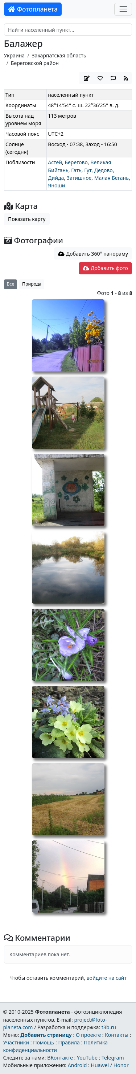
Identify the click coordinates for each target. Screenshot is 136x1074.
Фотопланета (33, 9)
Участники (16, 1042)
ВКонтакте (60, 1057)
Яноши (56, 185)
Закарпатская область (59, 55)
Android (77, 1065)
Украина (14, 55)
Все (11, 284)
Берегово (76, 162)
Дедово (103, 170)
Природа (31, 284)
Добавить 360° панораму (93, 253)
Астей (55, 162)
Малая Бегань (111, 177)
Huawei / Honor (109, 1065)
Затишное (79, 177)
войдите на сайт (107, 977)
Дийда (56, 177)
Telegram (113, 1057)
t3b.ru (109, 1027)
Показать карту (26, 219)
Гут (87, 170)
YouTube (87, 1057)
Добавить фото (105, 268)
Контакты (116, 1034)
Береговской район (35, 63)
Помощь (43, 1042)
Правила (68, 1042)
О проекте (88, 1034)
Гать (76, 170)
